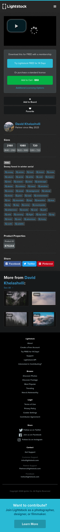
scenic (9, 191)
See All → (9, 287)
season (18, 181)
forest (40, 172)
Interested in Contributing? (30, 364)
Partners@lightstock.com (30, 468)
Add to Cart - (30, 80)
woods (24, 209)
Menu (54, 6)
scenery (18, 214)
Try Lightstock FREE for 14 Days (30, 63)
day (16, 205)
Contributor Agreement (30, 416)
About (30, 343)
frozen (49, 177)
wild (8, 214)
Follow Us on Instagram (32, 439)
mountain (18, 200)
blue (51, 200)
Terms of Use (30, 404)
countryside (39, 205)
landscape (40, 181)
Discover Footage (30, 380)
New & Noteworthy (30, 392)
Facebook (12, 264)
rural (34, 209)
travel (31, 186)
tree (8, 181)
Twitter (29, 264)
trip (51, 214)
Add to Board (30, 101)
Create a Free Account (30, 347)
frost (30, 172)
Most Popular (30, 384)
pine (19, 195)
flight (29, 214)
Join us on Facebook (32, 434)
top (29, 200)
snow (50, 172)
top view (41, 214)
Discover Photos (30, 375)
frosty (42, 219)
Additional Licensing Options (30, 88)
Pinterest (45, 264)
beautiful (40, 200)
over (18, 219)
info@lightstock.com (30, 460)
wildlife (19, 223)
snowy (9, 172)
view (29, 181)
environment (41, 195)
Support (30, 355)
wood (19, 191)
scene (25, 205)
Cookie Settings (30, 412)
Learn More (30, 524)
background (32, 191)
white (29, 177)
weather (43, 186)
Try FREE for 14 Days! (30, 351)
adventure (29, 219)
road (28, 195)
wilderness (11, 209)
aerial (19, 177)
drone (8, 195)
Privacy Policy (30, 408)
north (8, 223)
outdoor (20, 186)
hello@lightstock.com (30, 476)
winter (20, 172)
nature (9, 177)
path (43, 209)
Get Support (30, 452)
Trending (30, 388)
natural (46, 191)
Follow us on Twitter (32, 429)
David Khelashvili (27, 123)
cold (39, 177)
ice (7, 200)
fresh (8, 219)
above (9, 186)
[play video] (16, 25)
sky (7, 205)
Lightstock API (30, 359)
